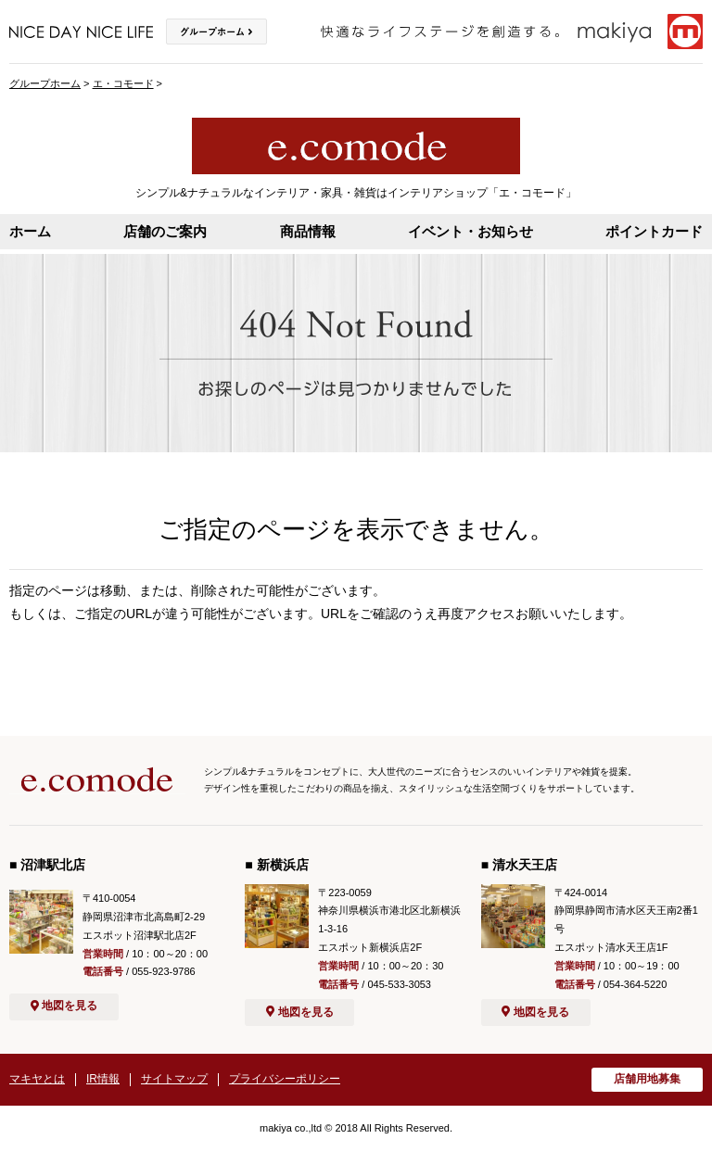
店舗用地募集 (647, 1078)
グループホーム (45, 83)
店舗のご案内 (165, 231)
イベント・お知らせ (470, 231)
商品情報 (308, 231)
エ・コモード (123, 83)
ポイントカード (654, 231)
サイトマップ (174, 1078)
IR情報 (103, 1078)
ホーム (30, 231)
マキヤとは (37, 1078)
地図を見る (64, 1005)
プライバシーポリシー (284, 1078)
